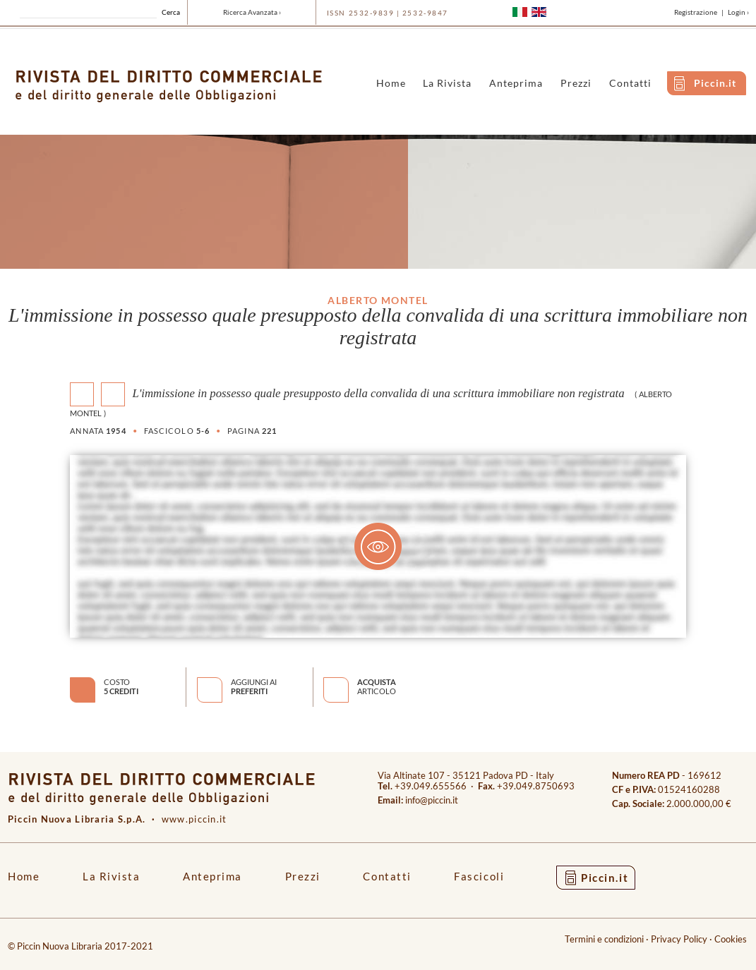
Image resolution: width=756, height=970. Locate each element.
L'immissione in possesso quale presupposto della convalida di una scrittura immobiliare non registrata (378, 393)
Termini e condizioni (604, 939)
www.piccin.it (194, 819)
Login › (738, 12)
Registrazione (695, 12)
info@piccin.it (431, 800)
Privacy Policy (679, 939)
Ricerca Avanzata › (252, 12)
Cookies (730, 939)
